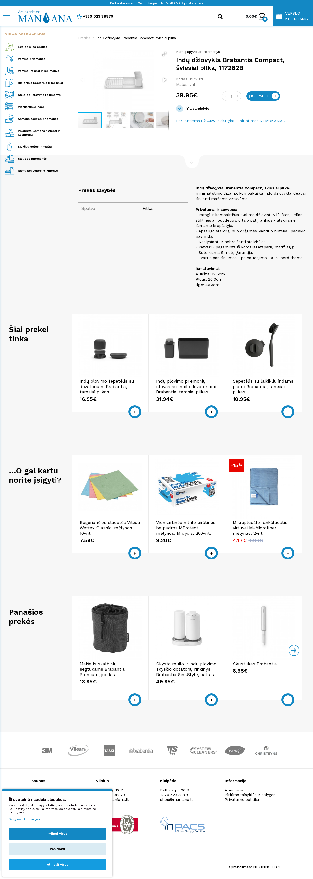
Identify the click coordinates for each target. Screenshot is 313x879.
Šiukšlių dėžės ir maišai (35, 147)
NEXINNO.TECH (267, 867)
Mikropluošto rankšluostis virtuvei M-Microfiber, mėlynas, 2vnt (260, 528)
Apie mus (234, 790)
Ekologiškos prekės (32, 47)
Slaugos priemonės (32, 159)
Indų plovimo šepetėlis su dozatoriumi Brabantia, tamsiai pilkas (107, 386)
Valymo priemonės (31, 59)
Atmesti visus (57, 864)
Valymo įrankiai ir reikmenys (38, 71)
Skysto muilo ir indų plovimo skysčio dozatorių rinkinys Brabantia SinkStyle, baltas (186, 669)
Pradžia (84, 38)
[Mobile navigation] (6, 15)
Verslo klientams (292, 16)
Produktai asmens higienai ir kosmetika (39, 133)
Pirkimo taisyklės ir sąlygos (250, 794)
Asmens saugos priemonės (38, 119)
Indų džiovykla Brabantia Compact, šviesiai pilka (136, 38)
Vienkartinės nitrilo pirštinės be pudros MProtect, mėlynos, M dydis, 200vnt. (185, 528)
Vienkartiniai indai (31, 107)
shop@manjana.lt (176, 799)
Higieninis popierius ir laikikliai (40, 83)
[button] (164, 54)
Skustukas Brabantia (255, 663)
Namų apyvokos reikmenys (38, 171)
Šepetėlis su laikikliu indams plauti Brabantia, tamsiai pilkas (263, 386)
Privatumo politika (242, 799)
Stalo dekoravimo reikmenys (39, 95)
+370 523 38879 (95, 16)
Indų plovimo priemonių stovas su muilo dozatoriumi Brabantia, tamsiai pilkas (186, 386)
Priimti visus (57, 833)
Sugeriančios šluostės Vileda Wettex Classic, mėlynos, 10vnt (110, 528)
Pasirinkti (57, 849)
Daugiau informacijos (24, 819)
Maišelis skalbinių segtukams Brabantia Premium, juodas (102, 669)
